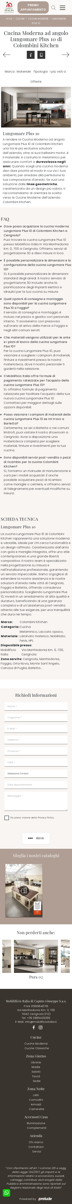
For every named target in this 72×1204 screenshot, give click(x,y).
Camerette (36, 1109)
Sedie (37, 1081)
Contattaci (36, 1147)
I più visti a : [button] (58, 71)
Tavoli (36, 1076)
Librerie (36, 1062)
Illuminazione (36, 1123)
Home (9, 18)
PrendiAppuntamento (33, 7)
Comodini (36, 1100)
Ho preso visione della (32, 817)
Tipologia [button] (40, 71)
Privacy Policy (46, 817)
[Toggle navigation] (62, 7)
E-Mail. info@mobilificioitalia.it (36, 1022)
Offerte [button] (36, 81)
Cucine (20, 18)
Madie (36, 1067)
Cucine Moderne (38, 18)
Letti (36, 1095)
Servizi (36, 1151)
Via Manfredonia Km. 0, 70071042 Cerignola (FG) (36, 1012)
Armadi (36, 1104)
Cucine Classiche (37, 1048)
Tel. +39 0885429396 (36, 1018)
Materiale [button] (24, 71)
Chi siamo (36, 1142)
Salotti (36, 1072)
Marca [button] (10, 71)
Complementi (37, 1128)
